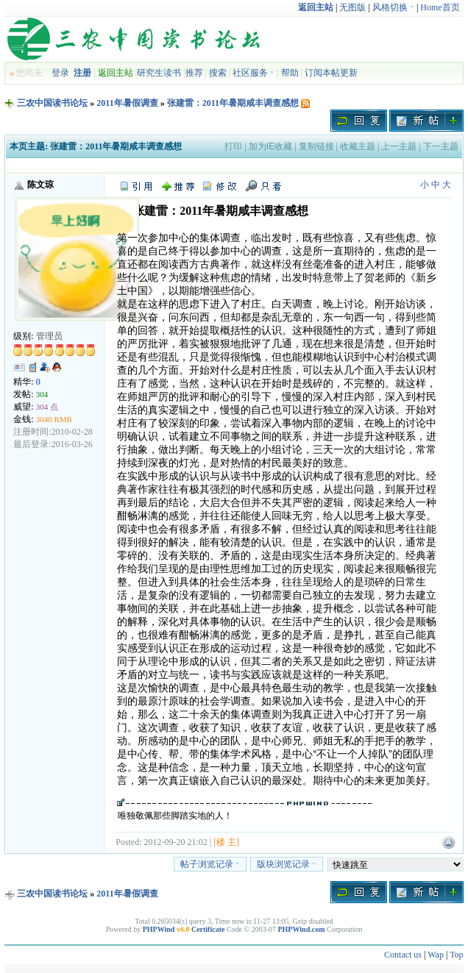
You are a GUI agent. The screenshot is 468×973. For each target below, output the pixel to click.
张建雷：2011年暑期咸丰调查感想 (233, 103)
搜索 (218, 73)
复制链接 (316, 146)
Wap (436, 954)
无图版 (352, 7)
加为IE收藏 (270, 146)
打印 (233, 146)
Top (457, 954)
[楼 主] (226, 842)
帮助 (290, 73)
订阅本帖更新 (331, 73)
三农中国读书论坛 (52, 103)
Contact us (403, 954)
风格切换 (393, 7)
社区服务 (253, 73)
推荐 (194, 73)
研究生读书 (159, 73)
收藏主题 (357, 146)
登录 (60, 73)
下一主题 (440, 146)
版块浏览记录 (286, 864)
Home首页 (439, 7)
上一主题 (398, 146)
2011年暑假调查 (126, 103)
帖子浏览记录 (210, 864)
